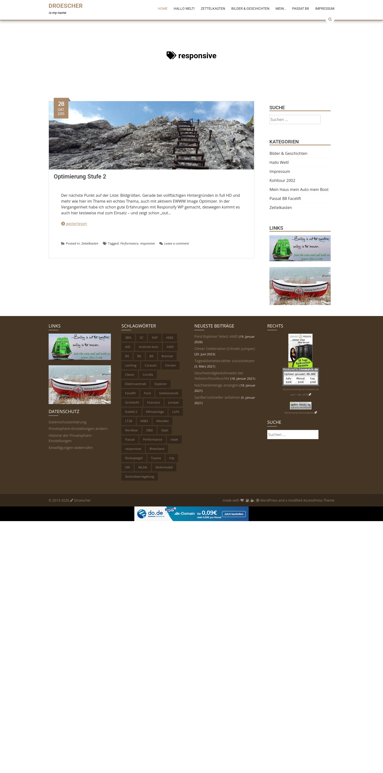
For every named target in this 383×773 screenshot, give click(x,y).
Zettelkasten (213, 8)
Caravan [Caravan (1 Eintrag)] (151, 365)
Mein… (281, 8)
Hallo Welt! (184, 8)
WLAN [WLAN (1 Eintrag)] (142, 467)
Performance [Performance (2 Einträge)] (152, 439)
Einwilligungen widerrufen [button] (71, 447)
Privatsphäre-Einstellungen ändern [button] (78, 428)
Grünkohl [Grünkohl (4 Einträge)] (132, 402)
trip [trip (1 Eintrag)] (171, 458)
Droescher (66, 5)
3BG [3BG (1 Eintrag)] (128, 337)
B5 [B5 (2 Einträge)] (127, 356)
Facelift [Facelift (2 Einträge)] (130, 393)
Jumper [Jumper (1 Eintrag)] (173, 402)
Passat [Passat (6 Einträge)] (130, 439)
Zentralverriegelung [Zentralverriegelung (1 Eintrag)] (139, 476)
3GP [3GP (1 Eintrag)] (155, 337)
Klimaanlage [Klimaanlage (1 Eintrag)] (155, 411)
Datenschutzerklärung (67, 421)
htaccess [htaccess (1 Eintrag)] (153, 402)
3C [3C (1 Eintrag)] (142, 337)
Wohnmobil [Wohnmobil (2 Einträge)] (164, 467)
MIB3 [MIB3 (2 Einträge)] (144, 421)
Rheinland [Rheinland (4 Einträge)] (156, 448)
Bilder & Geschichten (250, 8)
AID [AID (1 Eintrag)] (127, 347)
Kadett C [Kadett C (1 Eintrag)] (131, 411)
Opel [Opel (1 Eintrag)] (164, 430)
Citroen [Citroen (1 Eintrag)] (170, 365)
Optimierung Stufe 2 (80, 176)
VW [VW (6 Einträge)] (127, 467)
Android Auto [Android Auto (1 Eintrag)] (149, 347)
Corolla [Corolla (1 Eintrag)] (148, 374)
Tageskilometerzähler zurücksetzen (224, 360)
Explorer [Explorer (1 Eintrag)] (160, 384)
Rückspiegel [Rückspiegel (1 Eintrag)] (133, 458)
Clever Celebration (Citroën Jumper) (224, 348)
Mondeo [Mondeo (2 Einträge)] (162, 421)
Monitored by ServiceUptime (301, 412)
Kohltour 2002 (282, 180)
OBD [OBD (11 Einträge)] (149, 430)
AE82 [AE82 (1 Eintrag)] (169, 337)
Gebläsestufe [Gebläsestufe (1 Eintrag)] (168, 393)
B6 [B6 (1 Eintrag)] (139, 356)
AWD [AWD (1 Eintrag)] (170, 347)
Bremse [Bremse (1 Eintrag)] (167, 356)
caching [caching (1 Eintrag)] (130, 365)
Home (163, 8)
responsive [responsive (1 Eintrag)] (133, 448)
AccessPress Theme (318, 500)
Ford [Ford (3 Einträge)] (147, 393)
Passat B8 (300, 8)
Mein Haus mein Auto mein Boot (299, 189)
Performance (129, 243)
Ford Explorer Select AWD (216, 336)
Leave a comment (174, 243)
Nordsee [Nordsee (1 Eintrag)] (131, 430)
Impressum (324, 8)
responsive (147, 243)
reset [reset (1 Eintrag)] (174, 439)
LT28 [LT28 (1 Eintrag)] (128, 421)
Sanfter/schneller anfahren (217, 397)
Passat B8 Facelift (285, 198)
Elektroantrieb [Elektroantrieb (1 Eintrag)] (135, 384)
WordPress (267, 500)
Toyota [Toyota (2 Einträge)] (156, 458)
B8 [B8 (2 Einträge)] (151, 356)
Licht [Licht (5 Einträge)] (175, 411)
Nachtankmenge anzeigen (216, 385)
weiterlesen (74, 223)
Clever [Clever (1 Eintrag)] (129, 374)
